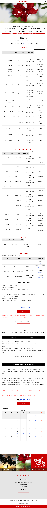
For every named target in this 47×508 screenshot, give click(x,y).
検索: (38, 151)
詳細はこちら (41, 263)
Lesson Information (22, 503)
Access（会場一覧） (24, 325)
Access (23, 493)
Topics (27, 503)
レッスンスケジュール (26, 43)
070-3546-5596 (25, 308)
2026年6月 (42, 442)
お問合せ (23, 311)
